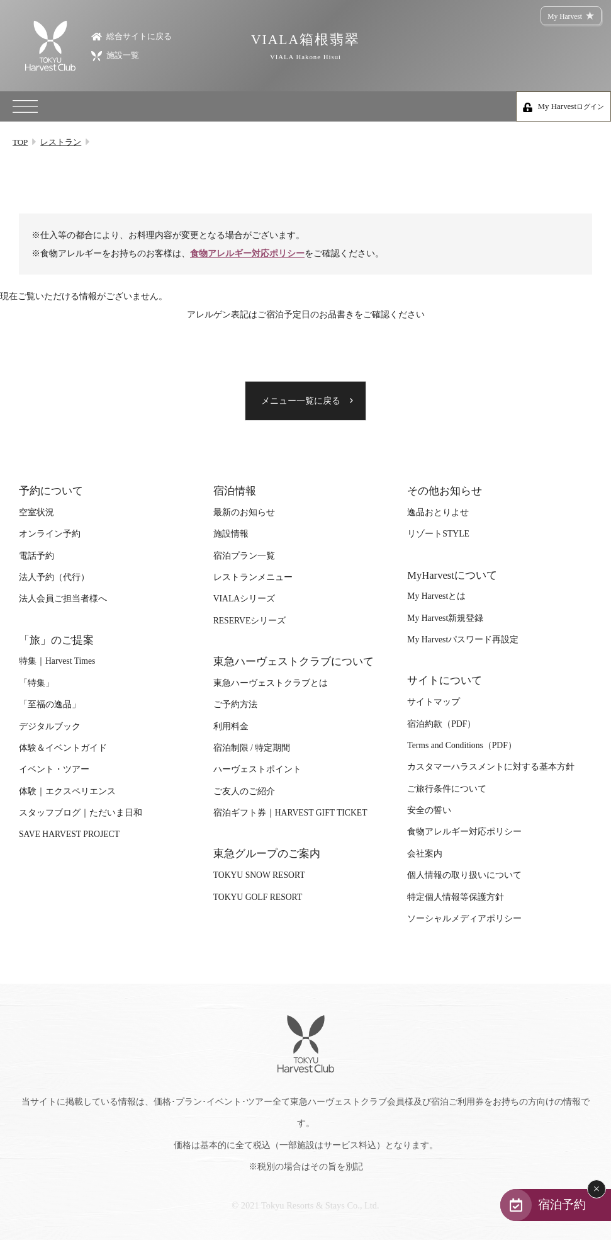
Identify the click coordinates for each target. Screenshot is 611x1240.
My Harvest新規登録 (445, 618)
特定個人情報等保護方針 (455, 897)
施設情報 (231, 533)
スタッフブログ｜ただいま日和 (80, 812)
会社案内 (424, 853)
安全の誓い (429, 810)
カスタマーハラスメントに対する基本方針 (491, 766)
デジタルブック (50, 726)
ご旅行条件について (446, 788)
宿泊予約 (562, 1204)
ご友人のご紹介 (244, 791)
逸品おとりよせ (438, 512)
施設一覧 (115, 55)
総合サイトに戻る (131, 35)
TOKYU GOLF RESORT (258, 897)
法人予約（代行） (54, 577)
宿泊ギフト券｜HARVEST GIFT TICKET (290, 812)
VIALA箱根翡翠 (305, 46)
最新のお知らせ (244, 512)
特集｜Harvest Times (57, 661)
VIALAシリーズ (244, 598)
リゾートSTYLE (438, 533)
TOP (20, 142)
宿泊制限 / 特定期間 (252, 748)
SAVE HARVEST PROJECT (69, 834)
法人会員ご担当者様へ (63, 598)
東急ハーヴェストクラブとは (270, 683)
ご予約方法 (235, 704)
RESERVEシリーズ (249, 620)
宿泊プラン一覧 (244, 555)
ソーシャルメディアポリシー (464, 918)
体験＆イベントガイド (63, 748)
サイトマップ (433, 702)
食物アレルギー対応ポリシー (247, 253)
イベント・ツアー (54, 769)
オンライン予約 (50, 533)
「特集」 (36, 683)
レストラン (60, 142)
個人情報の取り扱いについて (464, 875)
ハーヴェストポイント (257, 769)
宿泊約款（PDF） (441, 724)
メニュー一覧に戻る (300, 401)
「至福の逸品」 (50, 704)
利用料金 (231, 726)
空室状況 (36, 512)
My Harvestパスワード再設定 (463, 639)
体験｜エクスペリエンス (67, 791)
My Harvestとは (436, 596)
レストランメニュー (253, 577)
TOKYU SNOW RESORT (259, 875)
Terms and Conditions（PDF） (461, 745)
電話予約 (36, 555)
